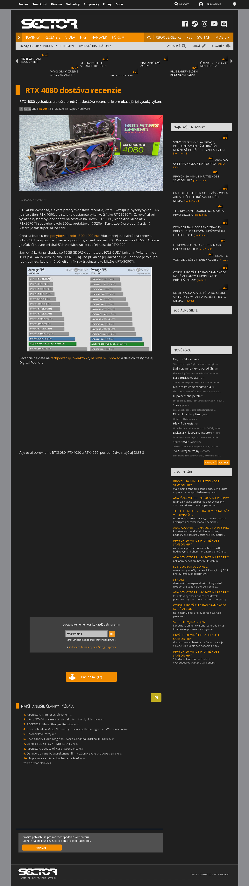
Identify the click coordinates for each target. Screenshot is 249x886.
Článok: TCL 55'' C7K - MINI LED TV (214, 64)
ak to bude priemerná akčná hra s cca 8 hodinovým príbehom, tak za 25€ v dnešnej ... (199, 549)
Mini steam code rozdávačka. (192, 387)
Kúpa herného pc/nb (186, 396)
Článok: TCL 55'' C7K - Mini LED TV (52, 744)
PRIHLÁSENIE (214, 4)
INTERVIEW (67, 46)
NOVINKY (32, 37)
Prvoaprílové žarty (41, 734)
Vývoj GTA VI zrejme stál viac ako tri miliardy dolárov (65, 719)
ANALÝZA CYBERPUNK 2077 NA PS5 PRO (200, 161)
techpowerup (61, 358)
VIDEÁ (70, 37)
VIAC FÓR (223, 462)
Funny (107, 4)
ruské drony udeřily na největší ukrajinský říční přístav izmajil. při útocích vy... (200, 571)
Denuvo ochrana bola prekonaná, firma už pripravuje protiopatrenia (74, 753)
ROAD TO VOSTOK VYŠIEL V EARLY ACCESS (200, 257)
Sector (23, 4)
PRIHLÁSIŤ (42, 847)
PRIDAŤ (195, 46)
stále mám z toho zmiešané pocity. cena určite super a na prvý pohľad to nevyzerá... (200, 490)
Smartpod (39, 4)
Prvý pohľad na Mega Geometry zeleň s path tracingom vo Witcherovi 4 (78, 729)
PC (149, 37)
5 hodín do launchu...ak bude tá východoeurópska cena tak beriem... (194, 660)
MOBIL (220, 37)
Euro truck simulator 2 (187, 377)
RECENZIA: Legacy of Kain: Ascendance (55, 748)
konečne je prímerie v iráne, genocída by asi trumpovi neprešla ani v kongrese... (199, 627)
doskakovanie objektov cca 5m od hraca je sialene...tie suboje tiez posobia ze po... (198, 644)
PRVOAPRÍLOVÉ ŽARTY (150, 64)
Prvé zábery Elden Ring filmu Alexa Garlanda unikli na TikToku (70, 739)
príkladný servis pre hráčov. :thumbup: (195, 561)
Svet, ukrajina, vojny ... (187, 451)
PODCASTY (50, 46)
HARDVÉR (99, 37)
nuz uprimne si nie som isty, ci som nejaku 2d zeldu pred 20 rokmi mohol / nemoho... (199, 520)
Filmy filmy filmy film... (187, 414)
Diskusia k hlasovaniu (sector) (192, 432)
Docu (119, 4)
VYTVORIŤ (210, 462)
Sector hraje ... (182, 442)
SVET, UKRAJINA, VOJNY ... (190, 566)
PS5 (189, 37)
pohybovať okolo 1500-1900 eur (75, 235)
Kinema (56, 4)
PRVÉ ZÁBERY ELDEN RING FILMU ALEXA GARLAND (184, 74)
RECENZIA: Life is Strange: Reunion (53, 724)
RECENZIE (52, 37)
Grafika (27, 109)
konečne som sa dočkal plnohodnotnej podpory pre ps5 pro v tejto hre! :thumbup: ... (199, 533)
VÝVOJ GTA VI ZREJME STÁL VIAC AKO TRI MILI (64, 74)
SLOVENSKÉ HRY (86, 46)
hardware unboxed (105, 358)
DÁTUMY (105, 46)
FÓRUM (118, 37)
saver (43, 108)
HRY (83, 37)
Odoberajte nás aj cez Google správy (92, 647)
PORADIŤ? (217, 46)
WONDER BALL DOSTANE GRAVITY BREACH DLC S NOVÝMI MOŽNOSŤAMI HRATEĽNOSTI (199, 231)
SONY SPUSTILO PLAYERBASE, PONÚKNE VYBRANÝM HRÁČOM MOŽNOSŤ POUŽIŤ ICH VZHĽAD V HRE (199, 146)
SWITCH (203, 37)
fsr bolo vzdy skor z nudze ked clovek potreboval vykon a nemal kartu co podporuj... (200, 597)
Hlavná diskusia (183, 423)
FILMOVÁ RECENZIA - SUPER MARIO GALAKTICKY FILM (198, 247)
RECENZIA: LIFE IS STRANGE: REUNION (93, 64)
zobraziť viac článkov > (37, 763)
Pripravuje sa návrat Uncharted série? (56, 758)
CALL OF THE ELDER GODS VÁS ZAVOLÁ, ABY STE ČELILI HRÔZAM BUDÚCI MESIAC (200, 197)
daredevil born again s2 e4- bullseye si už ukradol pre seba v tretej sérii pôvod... (197, 584)
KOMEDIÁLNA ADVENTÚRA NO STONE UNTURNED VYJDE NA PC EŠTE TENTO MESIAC (199, 296)
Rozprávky (91, 4)
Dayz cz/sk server (185, 359)
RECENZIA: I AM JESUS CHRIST (30, 60)
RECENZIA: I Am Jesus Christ (49, 714)
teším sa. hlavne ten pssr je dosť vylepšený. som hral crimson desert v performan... (198, 503)
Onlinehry (73, 4)
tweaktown (81, 358)
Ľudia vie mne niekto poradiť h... (194, 368)
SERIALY (178, 579)
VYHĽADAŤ (173, 46)
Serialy (177, 405)
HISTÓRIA (35, 46)
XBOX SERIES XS (168, 37)
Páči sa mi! (91, 677)
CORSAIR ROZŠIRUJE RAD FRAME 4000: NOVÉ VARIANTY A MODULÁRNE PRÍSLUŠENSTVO (200, 276)
